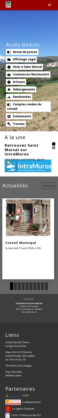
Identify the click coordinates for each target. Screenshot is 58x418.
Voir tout (49, 185)
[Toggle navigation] (49, 5)
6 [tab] (30, 286)
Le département (23, 402)
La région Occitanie (19, 409)
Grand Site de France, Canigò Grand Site (17, 344)
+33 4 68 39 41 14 (29, 312)
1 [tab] (11, 286)
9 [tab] (42, 286)
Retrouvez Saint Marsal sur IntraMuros (22, 150)
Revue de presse (22, 52)
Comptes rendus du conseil (24, 106)
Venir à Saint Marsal (24, 67)
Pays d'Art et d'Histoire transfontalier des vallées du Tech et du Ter (20, 355)
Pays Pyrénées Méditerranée (13, 373)
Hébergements (21, 89)
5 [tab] (27, 286)
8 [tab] (38, 286)
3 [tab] (19, 286)
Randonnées (19, 97)
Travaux (16, 124)
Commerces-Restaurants (28, 74)
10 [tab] (46, 286)
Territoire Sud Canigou (18, 365)
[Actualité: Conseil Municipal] (28, 238)
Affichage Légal (21, 59)
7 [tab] (34, 286)
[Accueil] (8, 5)
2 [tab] (15, 286)
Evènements (19, 116)
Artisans (16, 82)
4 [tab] (23, 286)
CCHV (17, 395)
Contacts (29, 299)
